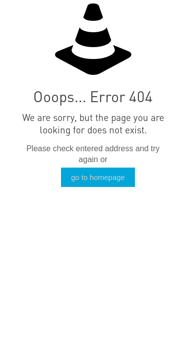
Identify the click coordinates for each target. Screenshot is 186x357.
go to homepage (97, 177)
